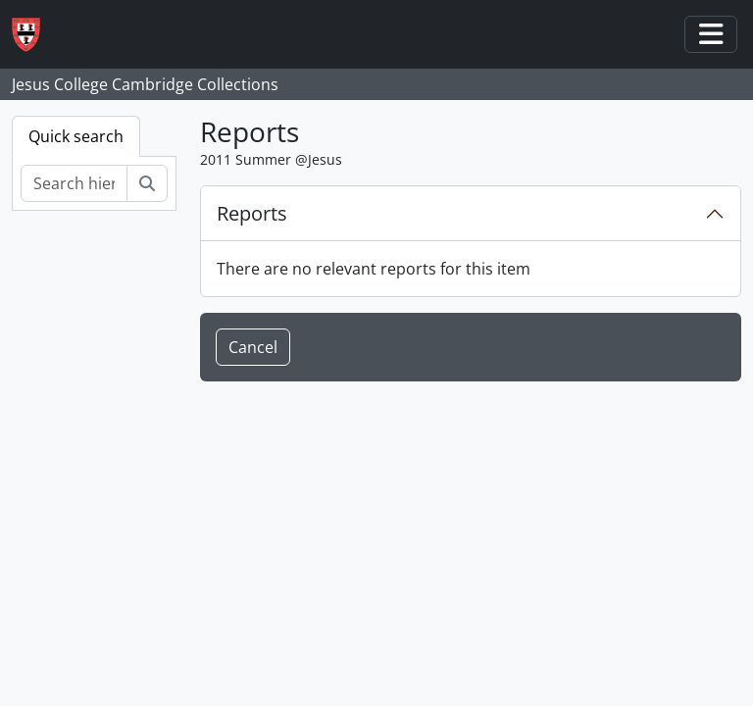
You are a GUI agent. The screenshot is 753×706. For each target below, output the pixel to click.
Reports (252, 213)
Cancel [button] (252, 347)
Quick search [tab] (76, 136)
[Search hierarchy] (74, 183)
